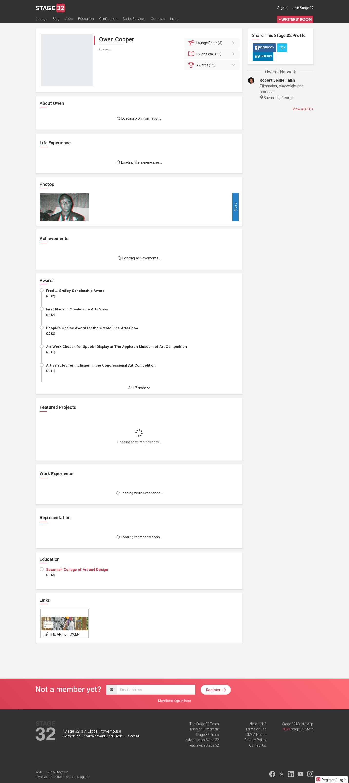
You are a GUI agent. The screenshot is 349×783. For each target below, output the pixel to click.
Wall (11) (212, 54)
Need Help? (257, 724)
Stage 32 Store (302, 729)
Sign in (282, 8)
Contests (158, 19)
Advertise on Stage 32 (202, 740)
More (235, 207)
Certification (108, 19)
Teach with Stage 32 (203, 745)
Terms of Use (255, 729)
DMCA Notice (256, 735)
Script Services (134, 19)
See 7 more (139, 388)
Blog (56, 19)
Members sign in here (174, 701)
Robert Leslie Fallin (277, 80)
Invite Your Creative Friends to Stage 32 (62, 777)
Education (86, 19)
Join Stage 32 (303, 8)
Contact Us (257, 745)
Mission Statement (204, 729)
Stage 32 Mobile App (297, 724)
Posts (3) (212, 43)
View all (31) (303, 109)
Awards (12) (212, 65)
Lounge (41, 19)
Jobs (69, 19)
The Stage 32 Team (204, 724)
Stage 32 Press (207, 735)
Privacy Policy (255, 740)
